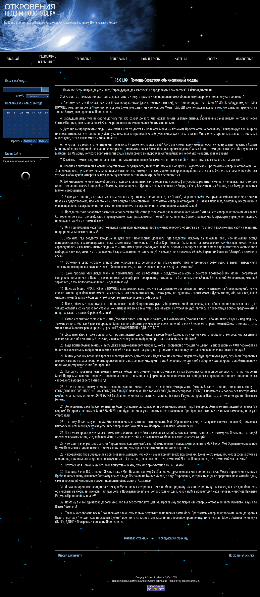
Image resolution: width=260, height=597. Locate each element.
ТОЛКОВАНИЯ (118, 59)
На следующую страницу (172, 538)
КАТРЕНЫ (181, 59)
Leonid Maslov (156, 577)
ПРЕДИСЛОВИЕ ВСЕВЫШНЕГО (47, 59)
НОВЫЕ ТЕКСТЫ (151, 59)
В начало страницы (136, 538)
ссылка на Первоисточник (170, 580)
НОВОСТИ (211, 59)
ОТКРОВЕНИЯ (83, 59)
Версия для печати (70, 556)
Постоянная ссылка (241, 556)
